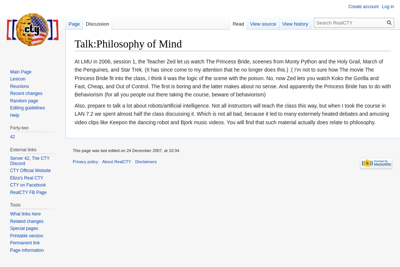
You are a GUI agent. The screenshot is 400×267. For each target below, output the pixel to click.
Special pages (24, 228)
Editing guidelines (27, 108)
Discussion (97, 24)
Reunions (19, 86)
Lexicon (17, 79)
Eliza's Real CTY (26, 178)
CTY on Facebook (28, 185)
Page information (27, 250)
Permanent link (25, 242)
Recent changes (26, 93)
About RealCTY (116, 161)
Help (14, 115)
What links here (25, 214)
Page (74, 24)
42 (12, 136)
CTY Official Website (30, 170)
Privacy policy (85, 161)
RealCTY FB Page (28, 192)
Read (238, 24)
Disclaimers (146, 161)
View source (263, 24)
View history (295, 24)
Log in (388, 6)
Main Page (20, 72)
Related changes (26, 221)
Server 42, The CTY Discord (29, 161)
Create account (363, 6)
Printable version (26, 235)
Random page (24, 100)
